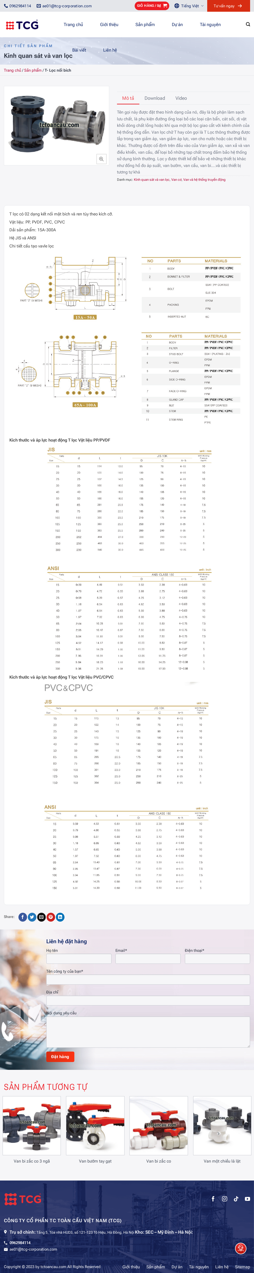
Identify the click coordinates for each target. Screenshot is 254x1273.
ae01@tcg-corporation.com (33, 1249)
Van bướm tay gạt (95, 1161)
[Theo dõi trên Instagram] (224, 1199)
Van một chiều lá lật (222, 1161)
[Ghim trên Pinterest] (51, 917)
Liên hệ (110, 50)
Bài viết (79, 50)
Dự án (177, 24)
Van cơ (176, 180)
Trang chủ (73, 24)
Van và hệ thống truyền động (204, 180)
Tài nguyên (210, 24)
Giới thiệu (109, 24)
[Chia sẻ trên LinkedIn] (60, 917)
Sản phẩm (145, 24)
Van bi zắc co (158, 1161)
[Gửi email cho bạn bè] (41, 917)
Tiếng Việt (192, 5)
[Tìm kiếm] (248, 24)
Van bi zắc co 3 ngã (32, 1161)
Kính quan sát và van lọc (152, 180)
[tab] (128, 98)
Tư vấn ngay (224, 6)
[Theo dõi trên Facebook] (213, 1199)
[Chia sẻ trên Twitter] (32, 917)
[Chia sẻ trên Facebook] (22, 917)
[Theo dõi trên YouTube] (247, 1199)
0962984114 (20, 1242)
